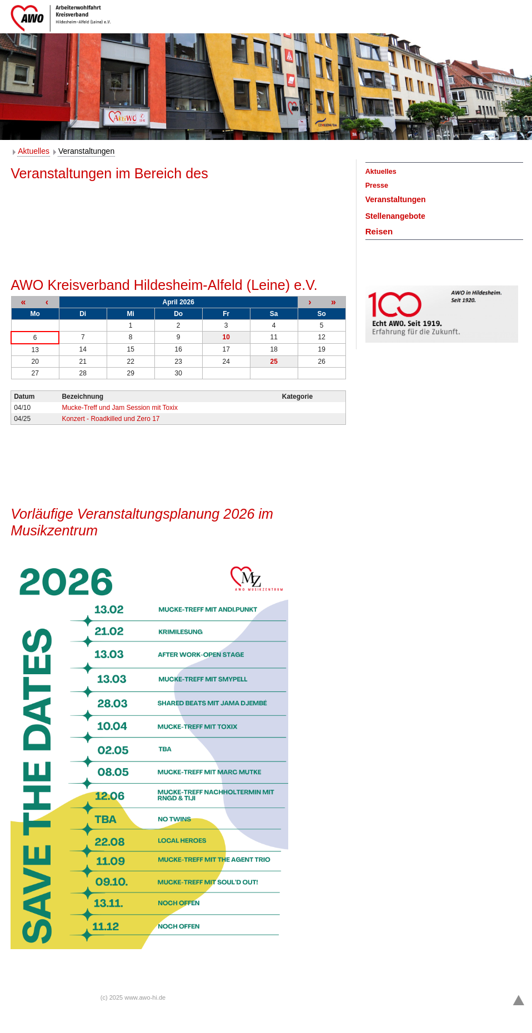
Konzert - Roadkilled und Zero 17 (110, 419)
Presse (376, 185)
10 (225, 337)
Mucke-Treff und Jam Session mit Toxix (120, 408)
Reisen (379, 231)
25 (273, 361)
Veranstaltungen (86, 151)
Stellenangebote (395, 216)
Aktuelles (33, 151)
